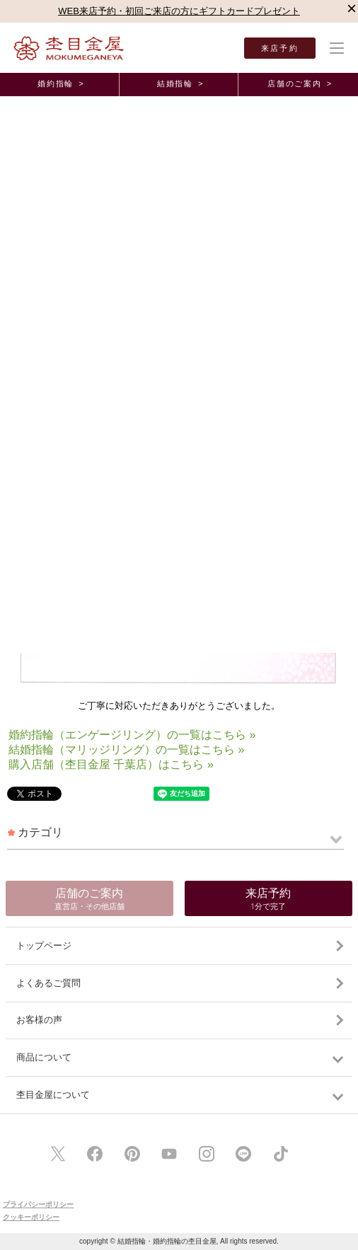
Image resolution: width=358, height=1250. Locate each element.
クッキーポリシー (31, 1217)
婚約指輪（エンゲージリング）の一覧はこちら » (131, 735)
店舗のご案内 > (300, 83)
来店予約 (280, 48)
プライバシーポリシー (38, 1204)
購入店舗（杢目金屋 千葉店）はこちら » (111, 764)
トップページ (43, 945)
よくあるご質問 (48, 983)
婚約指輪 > (60, 83)
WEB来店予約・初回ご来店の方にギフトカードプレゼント (179, 11)
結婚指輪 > (180, 83)
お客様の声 (39, 1019)
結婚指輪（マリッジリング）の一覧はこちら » (126, 749)
